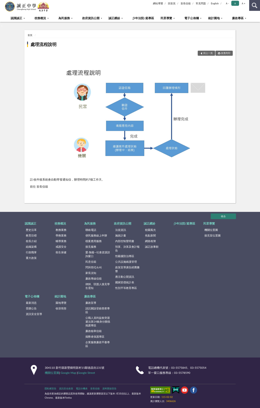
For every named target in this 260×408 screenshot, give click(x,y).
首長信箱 (186, 3)
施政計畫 (120, 235)
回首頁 (172, 3)
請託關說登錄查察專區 (97, 310)
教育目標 (31, 235)
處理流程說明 (44, 44)
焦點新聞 (150, 235)
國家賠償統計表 (124, 282)
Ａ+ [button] (243, 3)
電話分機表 (82, 388)
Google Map (68, 372)
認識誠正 (16, 18)
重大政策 (31, 257)
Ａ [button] (235, 3)
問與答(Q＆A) (93, 267)
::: (3, 2)
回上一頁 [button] (208, 53)
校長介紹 (31, 241)
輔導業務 (61, 241)
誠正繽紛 (114, 18)
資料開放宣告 (109, 388)
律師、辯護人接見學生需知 (97, 285)
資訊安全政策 (66, 388)
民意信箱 (90, 261)
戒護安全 (61, 246)
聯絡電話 (90, 229)
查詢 (254, 5)
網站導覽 (158, 3)
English (215, 3)
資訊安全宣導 (34, 314)
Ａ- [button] (227, 3)
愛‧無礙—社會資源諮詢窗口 (97, 254)
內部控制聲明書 (124, 241)
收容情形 (61, 308)
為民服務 (64, 18)
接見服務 (90, 246)
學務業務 (61, 235)
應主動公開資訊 (124, 276)
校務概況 (40, 18)
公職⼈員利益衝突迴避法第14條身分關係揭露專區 (97, 321)
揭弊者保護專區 (94, 336)
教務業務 (61, 229)
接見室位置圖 (212, 235)
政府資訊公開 (90, 18)
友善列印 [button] (225, 53)
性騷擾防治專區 (124, 256)
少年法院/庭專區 (143, 18)
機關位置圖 (211, 229)
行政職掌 (31, 252)
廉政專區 (238, 18)
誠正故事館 (152, 246)
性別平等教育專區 (126, 287)
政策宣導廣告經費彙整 (127, 269)
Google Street (86, 372)
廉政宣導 (90, 302)
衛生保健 (61, 252)
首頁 (30, 35)
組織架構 (31, 246)
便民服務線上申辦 (96, 235)
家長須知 (90, 272)
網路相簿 (150, 241)
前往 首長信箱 (39, 186)
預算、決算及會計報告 (127, 248)
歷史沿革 (31, 229)
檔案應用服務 (93, 241)
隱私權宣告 (50, 388)
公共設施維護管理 (126, 261)
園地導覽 (61, 302)
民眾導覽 (166, 18)
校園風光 (150, 229)
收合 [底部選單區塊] (223, 216)
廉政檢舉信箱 (93, 331)
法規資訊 (120, 229)
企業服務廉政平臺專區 (97, 344)
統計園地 (214, 18)
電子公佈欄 (191, 18)
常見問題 (201, 3)
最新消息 (31, 302)
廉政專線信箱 (93, 278)
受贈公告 (31, 308)
